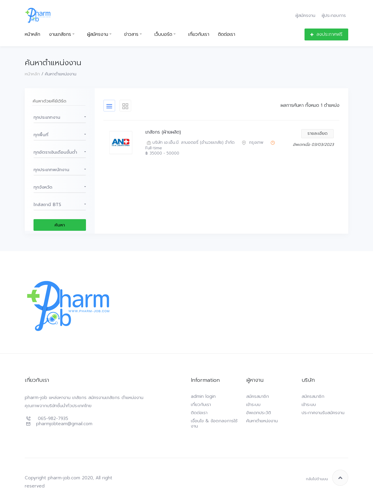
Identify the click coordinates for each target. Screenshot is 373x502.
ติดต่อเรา (226, 34)
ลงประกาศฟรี (326, 34)
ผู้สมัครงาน (305, 15)
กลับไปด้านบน (327, 478)
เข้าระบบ (253, 404)
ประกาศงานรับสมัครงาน (323, 412)
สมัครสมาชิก (257, 396)
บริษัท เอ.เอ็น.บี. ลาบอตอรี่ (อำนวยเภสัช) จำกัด (190, 142)
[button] (60, 117)
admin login (203, 396)
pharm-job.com (64, 478)
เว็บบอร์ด (163, 34)
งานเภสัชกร (60, 34)
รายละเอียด (317, 133)
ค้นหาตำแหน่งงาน (262, 420)
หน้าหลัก (32, 34)
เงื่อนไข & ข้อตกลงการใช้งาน (214, 423)
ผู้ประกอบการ (334, 15)
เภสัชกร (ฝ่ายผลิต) (163, 132)
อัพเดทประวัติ (258, 412)
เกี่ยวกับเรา (198, 34)
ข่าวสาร (131, 34)
